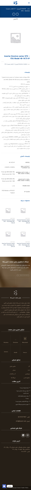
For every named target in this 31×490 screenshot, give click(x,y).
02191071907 (22, 417)
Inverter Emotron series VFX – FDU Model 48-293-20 (8, 245)
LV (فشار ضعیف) (11, 9)
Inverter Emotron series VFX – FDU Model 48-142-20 (8, 221)
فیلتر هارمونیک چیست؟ (24, 388)
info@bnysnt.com (21, 421)
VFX (22, 11)
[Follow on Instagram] (28, 435)
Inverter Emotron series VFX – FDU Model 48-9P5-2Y (23, 245)
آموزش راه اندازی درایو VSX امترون (22, 404)
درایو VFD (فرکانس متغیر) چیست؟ (22, 401)
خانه (28, 9)
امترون (6, 310)
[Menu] (29, 3)
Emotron (27, 11)
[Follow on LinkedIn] (23, 435)
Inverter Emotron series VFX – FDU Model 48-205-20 (23, 221)
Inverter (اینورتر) (21, 9)
